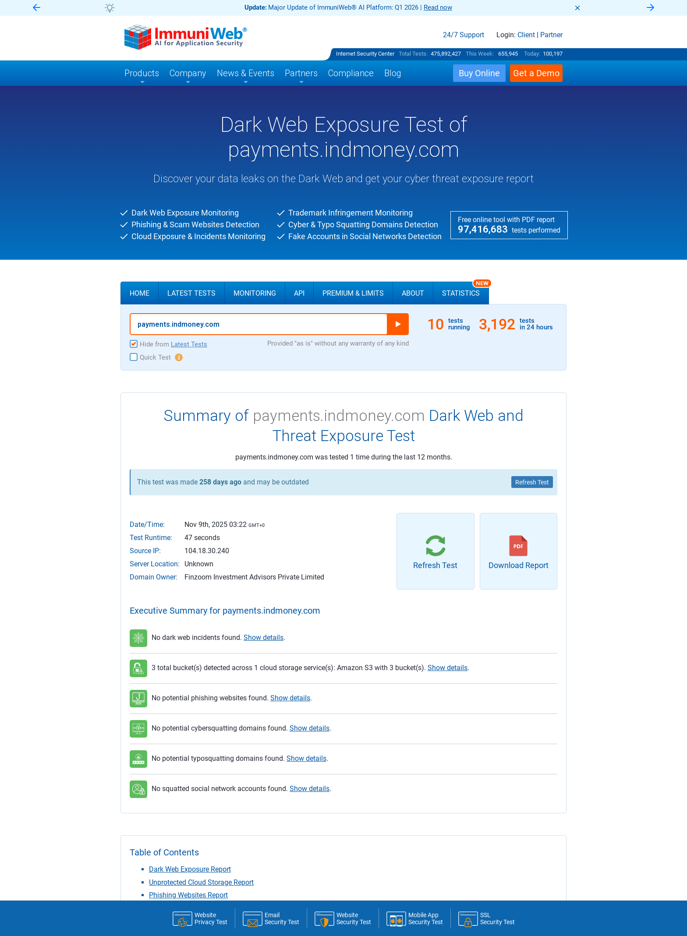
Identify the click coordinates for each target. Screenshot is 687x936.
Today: (532, 53)
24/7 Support (463, 35)
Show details (263, 637)
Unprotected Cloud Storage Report (201, 882)
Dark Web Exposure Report (190, 869)
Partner (551, 35)
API (299, 293)
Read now (438, 7)
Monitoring (255, 293)
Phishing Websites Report (188, 895)
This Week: (480, 53)
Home (139, 293)
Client (526, 35)
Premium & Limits (353, 293)
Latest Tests (191, 293)
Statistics (465, 289)
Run (398, 324)
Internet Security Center (365, 53)
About (413, 293)
